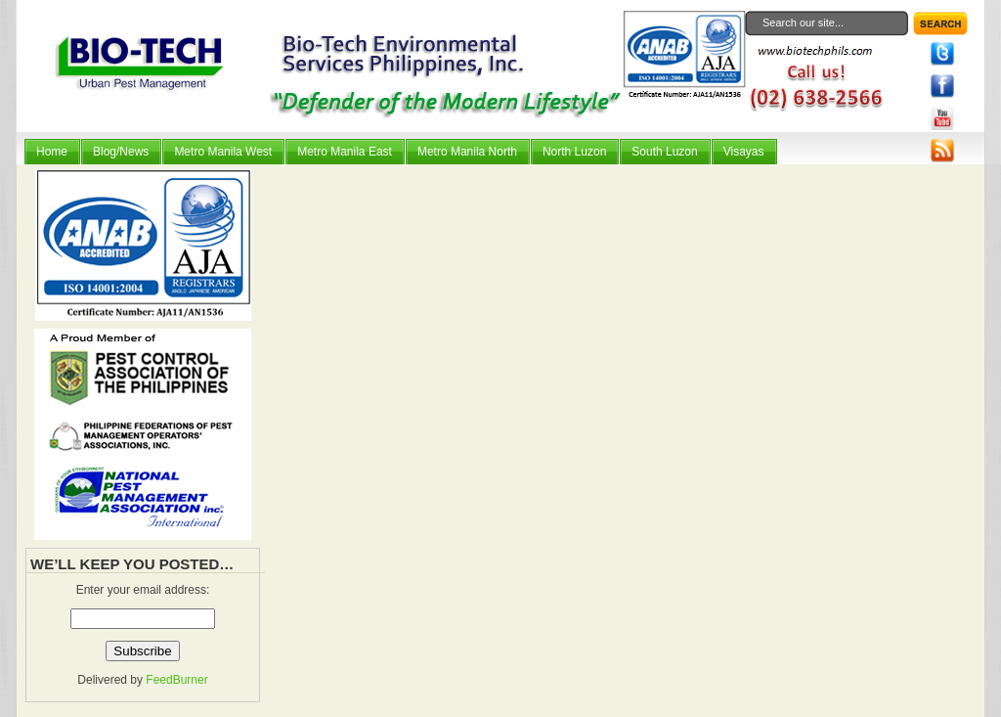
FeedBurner (176, 680)
